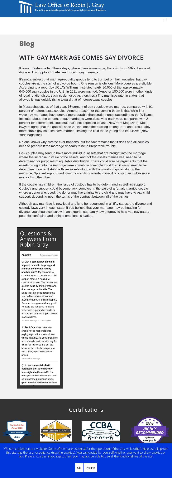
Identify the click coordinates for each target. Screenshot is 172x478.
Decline (90, 468)
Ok (79, 468)
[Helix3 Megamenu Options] (167, 22)
